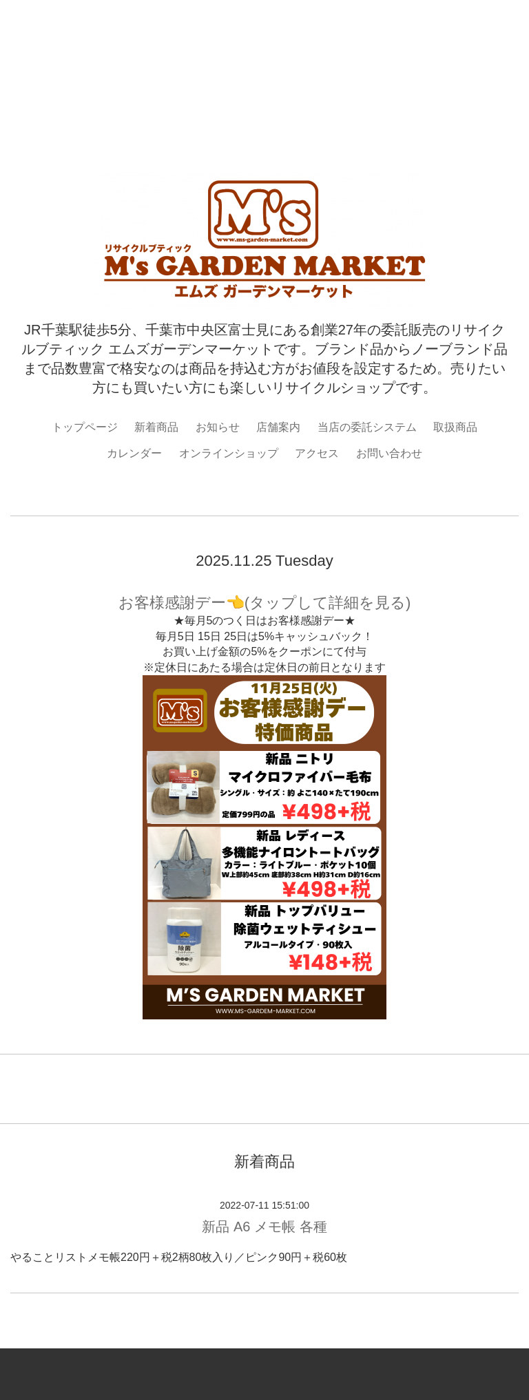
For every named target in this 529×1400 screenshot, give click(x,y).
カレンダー (134, 453)
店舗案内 (278, 427)
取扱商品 (455, 427)
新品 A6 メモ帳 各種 (264, 1226)
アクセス (317, 453)
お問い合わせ (389, 453)
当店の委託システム (367, 427)
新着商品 (156, 427)
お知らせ (218, 427)
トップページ (85, 427)
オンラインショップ (228, 453)
